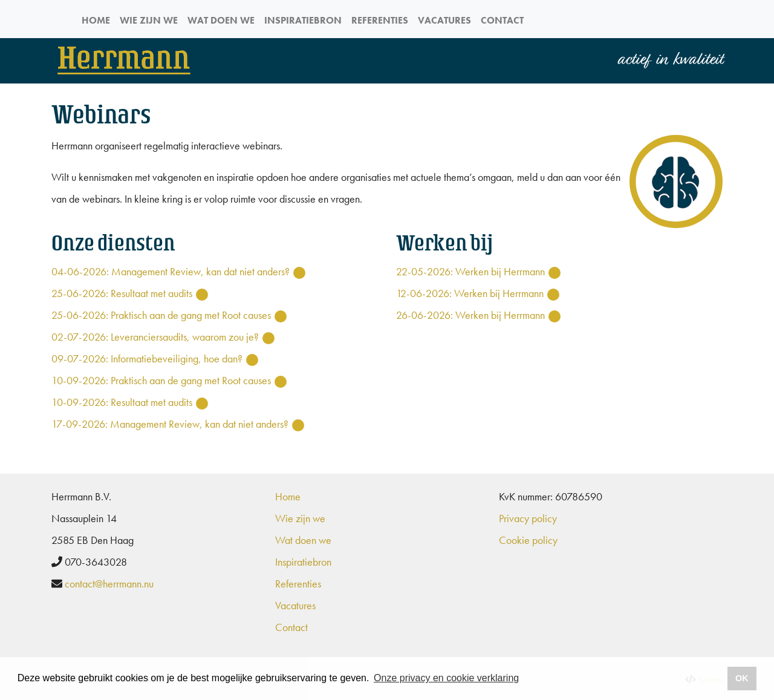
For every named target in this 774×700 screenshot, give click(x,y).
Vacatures (444, 20)
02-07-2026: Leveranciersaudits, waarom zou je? (155, 337)
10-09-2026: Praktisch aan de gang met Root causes (161, 380)
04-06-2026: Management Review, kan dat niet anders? (170, 271)
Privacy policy (528, 518)
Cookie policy (528, 540)
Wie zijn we (149, 20)
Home (96, 20)
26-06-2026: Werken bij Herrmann (470, 315)
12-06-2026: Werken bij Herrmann (470, 293)
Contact (502, 20)
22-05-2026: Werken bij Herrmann (470, 271)
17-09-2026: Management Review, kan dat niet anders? (169, 424)
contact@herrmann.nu (109, 583)
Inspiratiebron (303, 20)
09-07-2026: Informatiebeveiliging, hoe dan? (146, 358)
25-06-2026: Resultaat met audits (121, 293)
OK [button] (742, 678)
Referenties (379, 20)
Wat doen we (221, 20)
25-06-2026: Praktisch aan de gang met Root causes (161, 315)
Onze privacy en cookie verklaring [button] (446, 678)
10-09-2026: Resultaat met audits (121, 402)
